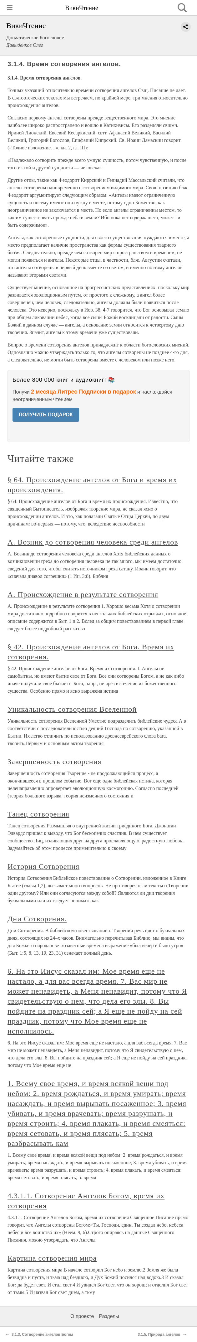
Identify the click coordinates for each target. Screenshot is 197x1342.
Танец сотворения (38, 814)
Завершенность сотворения (54, 762)
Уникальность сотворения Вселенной (72, 709)
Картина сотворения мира (52, 1258)
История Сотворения (43, 866)
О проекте (82, 1316)
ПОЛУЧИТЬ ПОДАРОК (46, 414)
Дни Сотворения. (37, 919)
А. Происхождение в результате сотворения (83, 594)
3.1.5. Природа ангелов (159, 1334)
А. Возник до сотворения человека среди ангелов (93, 542)
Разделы (109, 1316)
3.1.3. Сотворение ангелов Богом (42, 1334)
